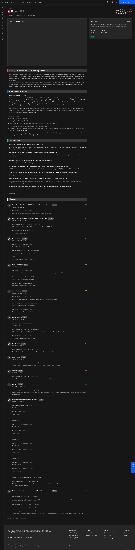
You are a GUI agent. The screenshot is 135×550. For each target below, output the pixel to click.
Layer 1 (104, 30)
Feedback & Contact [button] (92, 533)
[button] (133, 467)
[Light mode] (116, 2)
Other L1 (105, 32)
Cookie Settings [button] (110, 536)
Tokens (9, 8)
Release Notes (90, 531)
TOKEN (9, 2)
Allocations (64, 82)
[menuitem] (22, 2)
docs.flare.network (75, 104)
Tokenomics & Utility (40, 86)
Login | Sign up (124, 2)
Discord (127, 533)
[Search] (107, 2)
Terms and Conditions (111, 531)
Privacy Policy (109, 533)
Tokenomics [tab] (31, 15)
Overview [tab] (10, 15)
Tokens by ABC (74, 536)
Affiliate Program (75, 531)
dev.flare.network (29, 110)
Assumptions (66, 84)
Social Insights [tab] (20, 15)
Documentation (74, 533)
